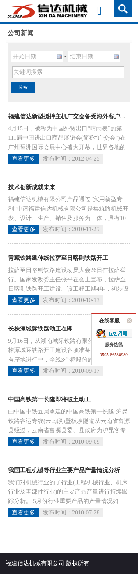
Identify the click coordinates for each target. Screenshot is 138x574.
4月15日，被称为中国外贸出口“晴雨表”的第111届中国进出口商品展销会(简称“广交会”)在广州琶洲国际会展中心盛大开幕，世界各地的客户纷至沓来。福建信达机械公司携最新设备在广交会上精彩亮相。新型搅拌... (67, 147)
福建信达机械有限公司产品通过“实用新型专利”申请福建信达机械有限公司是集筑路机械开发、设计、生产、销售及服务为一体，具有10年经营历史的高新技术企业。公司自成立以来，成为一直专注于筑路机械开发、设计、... (68, 218)
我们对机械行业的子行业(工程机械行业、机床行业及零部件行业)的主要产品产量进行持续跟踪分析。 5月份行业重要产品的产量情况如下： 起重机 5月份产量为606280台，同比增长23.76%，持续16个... (68, 501)
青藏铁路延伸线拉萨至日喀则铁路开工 (58, 258)
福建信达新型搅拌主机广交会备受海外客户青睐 (70, 116)
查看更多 (23, 158)
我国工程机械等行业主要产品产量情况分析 (64, 470)
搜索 (23, 87)
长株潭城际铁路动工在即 (40, 329)
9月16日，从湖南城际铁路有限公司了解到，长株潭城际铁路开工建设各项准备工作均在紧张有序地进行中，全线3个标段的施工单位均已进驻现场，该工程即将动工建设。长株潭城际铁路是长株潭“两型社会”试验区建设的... (68, 359)
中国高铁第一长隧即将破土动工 (49, 399)
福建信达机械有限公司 (35, 563)
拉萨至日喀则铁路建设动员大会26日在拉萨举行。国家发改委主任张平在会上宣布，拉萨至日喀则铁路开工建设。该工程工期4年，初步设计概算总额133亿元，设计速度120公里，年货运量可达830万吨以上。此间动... (68, 289)
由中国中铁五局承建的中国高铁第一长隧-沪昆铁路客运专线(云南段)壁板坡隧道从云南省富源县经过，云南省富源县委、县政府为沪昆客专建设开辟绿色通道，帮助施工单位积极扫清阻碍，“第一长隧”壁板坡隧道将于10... (69, 430)
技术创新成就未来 (31, 187)
